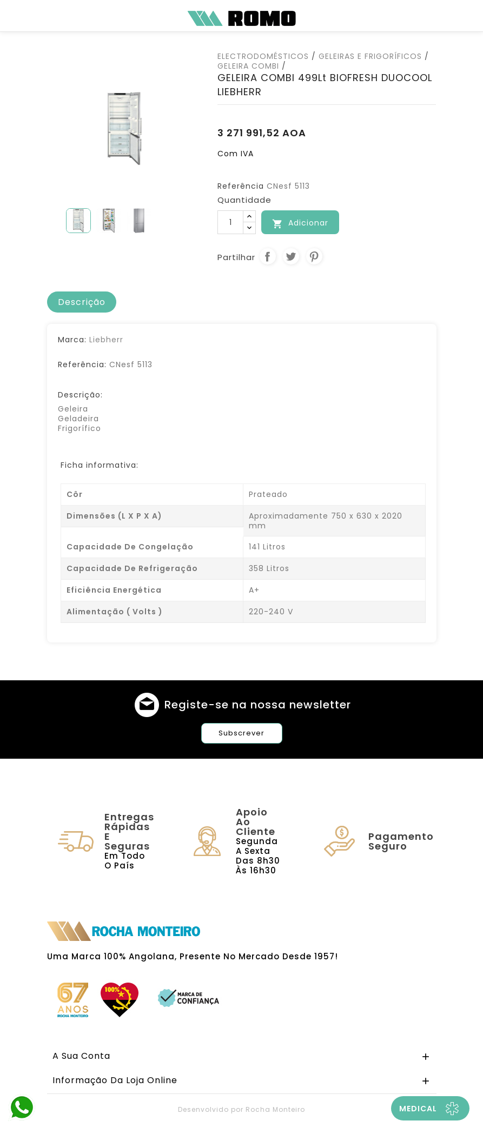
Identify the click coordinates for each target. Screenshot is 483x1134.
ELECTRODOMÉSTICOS (263, 56)
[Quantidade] (230, 222)
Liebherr (106, 339)
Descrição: (80, 395)
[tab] (81, 302)
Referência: (82, 364)
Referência (240, 186)
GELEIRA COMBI (248, 66)
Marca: (72, 339)
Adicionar (300, 223)
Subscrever (241, 733)
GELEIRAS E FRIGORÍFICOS (370, 56)
